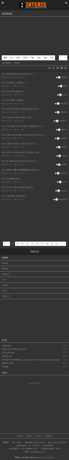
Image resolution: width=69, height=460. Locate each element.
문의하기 (39, 434)
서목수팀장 (62, 112)
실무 (38, 58)
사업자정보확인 (48, 444)
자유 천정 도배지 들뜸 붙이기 (13, 91)
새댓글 (4, 373)
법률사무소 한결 (7, 363)
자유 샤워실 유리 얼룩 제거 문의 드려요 (16, 118)
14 (27, 244)
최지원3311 (61, 121)
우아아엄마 (62, 104)
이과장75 (62, 147)
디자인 (25, 58)
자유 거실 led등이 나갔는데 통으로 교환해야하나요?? (22, 126)
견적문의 (5, 285)
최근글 (4, 340)
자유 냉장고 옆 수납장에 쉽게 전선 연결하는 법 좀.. (20, 152)
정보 (17, 58)
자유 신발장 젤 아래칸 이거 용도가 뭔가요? (18, 144)
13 (22, 244)
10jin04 (62, 156)
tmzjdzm (62, 191)
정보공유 (5, 263)
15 (32, 244)
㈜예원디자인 (6, 346)
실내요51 (62, 165)
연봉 (45, 58)
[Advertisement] (34, 35)
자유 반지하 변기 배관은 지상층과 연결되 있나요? (20, 109)
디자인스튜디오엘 (8, 353)
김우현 (63, 86)
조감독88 (62, 77)
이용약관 (19, 434)
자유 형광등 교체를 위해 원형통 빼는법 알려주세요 (20, 170)
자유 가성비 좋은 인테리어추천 (13, 196)
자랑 (32, 58)
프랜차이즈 (6, 296)
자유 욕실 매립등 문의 (10, 179)
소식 (11, 58)
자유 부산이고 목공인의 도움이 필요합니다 (17, 187)
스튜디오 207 (7, 356)
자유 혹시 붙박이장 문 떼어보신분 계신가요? (18, 161)
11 (13, 243)
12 (17, 244)
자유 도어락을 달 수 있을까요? (13, 83)
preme (63, 95)
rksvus (63, 182)
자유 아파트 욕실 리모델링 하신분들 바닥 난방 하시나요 (22, 135)
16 (37, 244)
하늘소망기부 (61, 199)
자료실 (4, 291)
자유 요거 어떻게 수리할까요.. (13, 100)
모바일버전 (49, 434)
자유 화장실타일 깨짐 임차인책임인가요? (17, 74)
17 (42, 244)
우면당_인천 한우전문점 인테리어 (14, 349)
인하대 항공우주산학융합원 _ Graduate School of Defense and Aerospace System (32, 360)
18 (47, 244)
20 (56, 244)
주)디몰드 (5, 367)
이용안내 (29, 434)
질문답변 (5, 269)
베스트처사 (62, 173)
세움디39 (62, 130)
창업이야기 (6, 274)
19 (52, 244)
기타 (51, 58)
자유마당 (5, 258)
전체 (5, 58)
